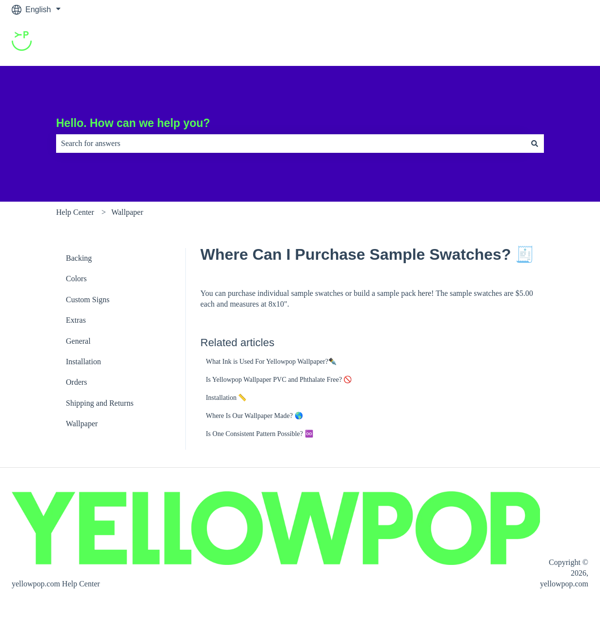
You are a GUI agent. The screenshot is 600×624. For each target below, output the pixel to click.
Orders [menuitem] (76, 382)
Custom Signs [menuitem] (87, 299)
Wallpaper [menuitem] (82, 423)
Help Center (75, 212)
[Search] (534, 143)
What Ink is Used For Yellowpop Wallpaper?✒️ (271, 361)
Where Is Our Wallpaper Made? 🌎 (254, 415)
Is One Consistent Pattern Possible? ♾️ (259, 433)
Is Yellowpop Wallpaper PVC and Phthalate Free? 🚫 (279, 379)
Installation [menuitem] (83, 361)
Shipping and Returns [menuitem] (100, 403)
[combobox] (290, 143)
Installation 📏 (226, 397)
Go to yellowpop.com (542, 42)
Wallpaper (127, 212)
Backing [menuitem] (79, 258)
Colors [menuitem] (76, 278)
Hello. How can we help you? (133, 123)
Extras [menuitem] (76, 320)
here (425, 293)
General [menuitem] (78, 341)
